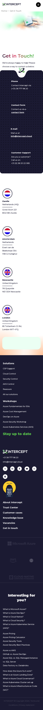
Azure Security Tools (12, 641)
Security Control (10, 379)
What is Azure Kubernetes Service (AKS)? (18, 626)
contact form (17, 112)
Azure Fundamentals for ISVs (16, 406)
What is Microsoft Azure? (14, 609)
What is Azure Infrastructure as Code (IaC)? (20, 688)
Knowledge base (13, 517)
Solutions (8, 363)
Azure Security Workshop (14, 422)
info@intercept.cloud (21, 136)
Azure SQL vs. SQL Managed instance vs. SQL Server (20, 660)
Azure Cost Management (14, 411)
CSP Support (9, 369)
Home (4, 11)
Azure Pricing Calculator (14, 637)
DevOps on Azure (11, 417)
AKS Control (8, 384)
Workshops (10, 401)
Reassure (7, 389)
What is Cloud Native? (13, 617)
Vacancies (9, 523)
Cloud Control (9, 374)
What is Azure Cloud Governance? (18, 678)
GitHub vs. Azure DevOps (14, 654)
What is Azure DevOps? (14, 613)
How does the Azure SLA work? (17, 671)
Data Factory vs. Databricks (16, 665)
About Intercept (12, 502)
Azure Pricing (9, 634)
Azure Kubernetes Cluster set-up (18, 682)
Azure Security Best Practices (16, 645)
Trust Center (10, 507)
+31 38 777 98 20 (10, 457)
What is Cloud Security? (14, 620)
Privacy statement (26, 705)
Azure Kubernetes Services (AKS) (18, 427)
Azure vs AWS (9, 650)
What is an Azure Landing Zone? (18, 675)
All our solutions (10, 394)
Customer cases (12, 512)
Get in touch (10, 528)
